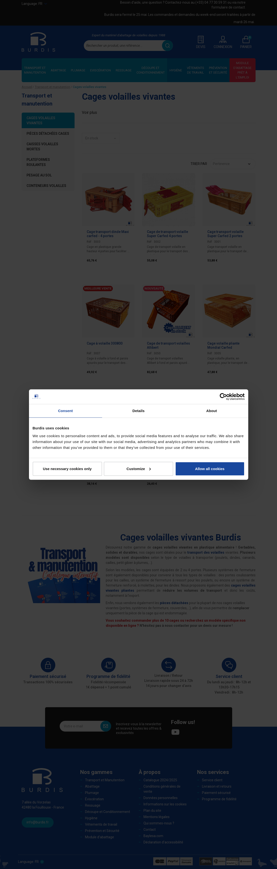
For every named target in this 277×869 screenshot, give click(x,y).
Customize (138, 468)
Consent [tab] (65, 411)
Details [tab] (139, 411)
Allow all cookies (210, 468)
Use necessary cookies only (67, 468)
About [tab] (211, 411)
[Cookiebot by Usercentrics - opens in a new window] (223, 396)
